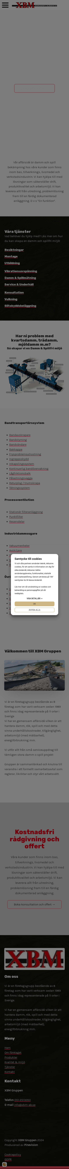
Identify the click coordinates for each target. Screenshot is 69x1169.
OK (34, 604)
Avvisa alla (34, 610)
